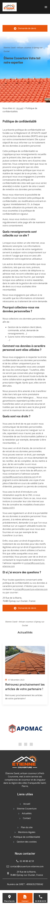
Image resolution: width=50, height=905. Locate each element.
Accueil (19, 108)
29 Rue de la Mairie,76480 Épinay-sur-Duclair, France (26, 873)
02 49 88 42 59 (25, 20)
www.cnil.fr (8, 507)
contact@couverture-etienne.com (19, 476)
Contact (27, 818)
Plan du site (27, 827)
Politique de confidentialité (27, 836)
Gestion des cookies (27, 841)
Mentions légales (26, 832)
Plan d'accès (9, 901)
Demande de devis (25, 28)
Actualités (27, 813)
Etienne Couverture (27, 808)
